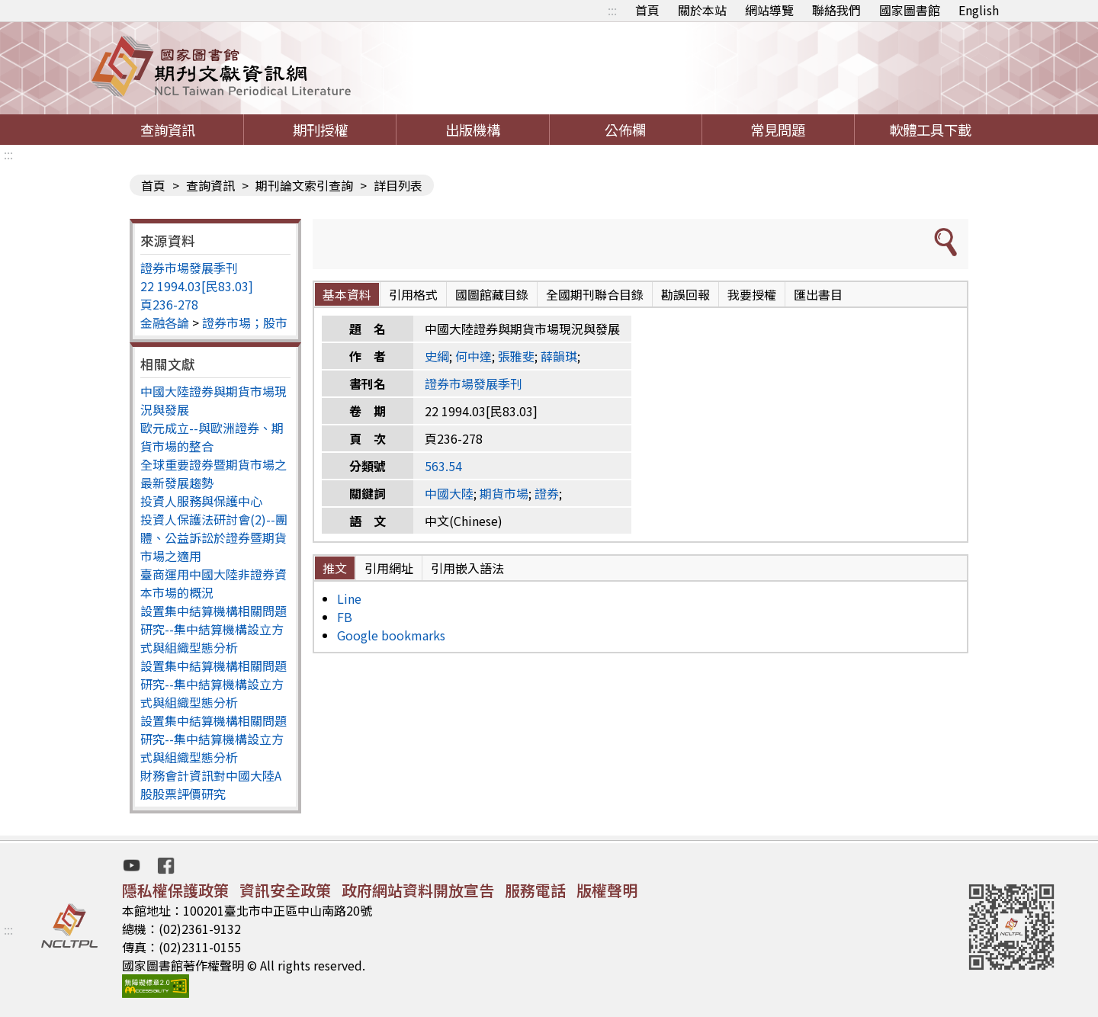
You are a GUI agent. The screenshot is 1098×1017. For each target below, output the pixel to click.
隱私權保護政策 (175, 890)
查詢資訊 (167, 130)
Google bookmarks (391, 635)
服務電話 (535, 890)
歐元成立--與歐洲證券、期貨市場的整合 (212, 437)
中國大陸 (449, 493)
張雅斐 (516, 356)
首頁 (647, 10)
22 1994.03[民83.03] (196, 286)
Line (349, 598)
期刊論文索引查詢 (304, 185)
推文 (335, 568)
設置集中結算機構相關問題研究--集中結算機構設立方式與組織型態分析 (213, 629)
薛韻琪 (559, 356)
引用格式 (413, 294)
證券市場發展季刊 (189, 267)
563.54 (443, 466)
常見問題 (777, 130)
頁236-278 (169, 304)
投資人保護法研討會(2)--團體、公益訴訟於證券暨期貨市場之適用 (213, 537)
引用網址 (388, 568)
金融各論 (164, 322)
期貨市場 (504, 493)
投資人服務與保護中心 (201, 501)
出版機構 (472, 130)
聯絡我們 (836, 10)
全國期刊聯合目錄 (595, 294)
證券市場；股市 (244, 322)
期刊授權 (320, 130)
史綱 (437, 356)
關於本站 (702, 10)
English (978, 10)
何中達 (473, 356)
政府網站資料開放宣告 (418, 890)
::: (612, 10)
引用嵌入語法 (467, 568)
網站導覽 (769, 10)
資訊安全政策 (285, 890)
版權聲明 (606, 890)
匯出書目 (818, 294)
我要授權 (751, 294)
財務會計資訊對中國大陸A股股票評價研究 (210, 784)
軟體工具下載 (930, 130)
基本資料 (347, 294)
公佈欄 (625, 130)
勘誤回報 (685, 294)
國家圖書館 (909, 10)
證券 (547, 493)
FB (344, 617)
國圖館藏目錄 (491, 294)
